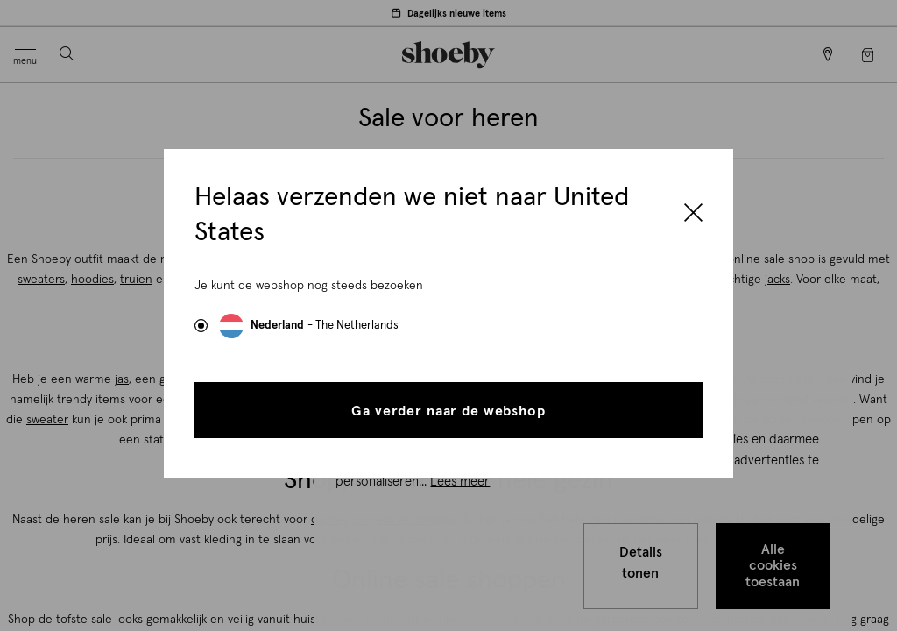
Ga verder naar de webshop (448, 411)
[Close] (693, 214)
